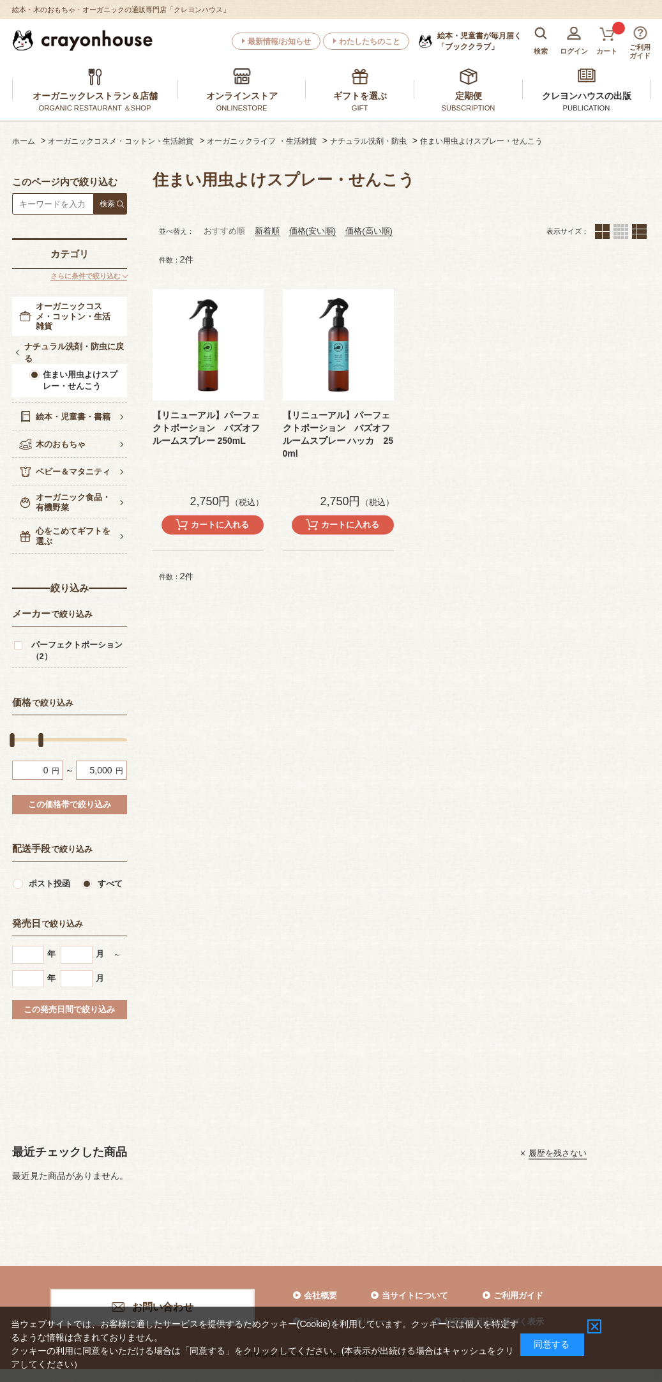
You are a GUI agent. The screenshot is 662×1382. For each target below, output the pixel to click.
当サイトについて (415, 1295)
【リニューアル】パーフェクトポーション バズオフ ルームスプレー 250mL (206, 428)
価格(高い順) (369, 231)
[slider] (12, 740)
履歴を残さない (558, 1153)
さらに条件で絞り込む (85, 276)
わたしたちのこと (369, 41)
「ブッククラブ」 (479, 41)
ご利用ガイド (518, 1295)
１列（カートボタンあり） (639, 231)
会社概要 (320, 1295)
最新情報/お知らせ (279, 41)
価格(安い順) (312, 231)
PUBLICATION (586, 108)
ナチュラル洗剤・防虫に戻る (74, 353)
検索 (107, 203)
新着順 (267, 231)
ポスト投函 (49, 883)
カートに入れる (220, 524)
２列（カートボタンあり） (602, 231)
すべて (110, 883)
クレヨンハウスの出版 (586, 96)
